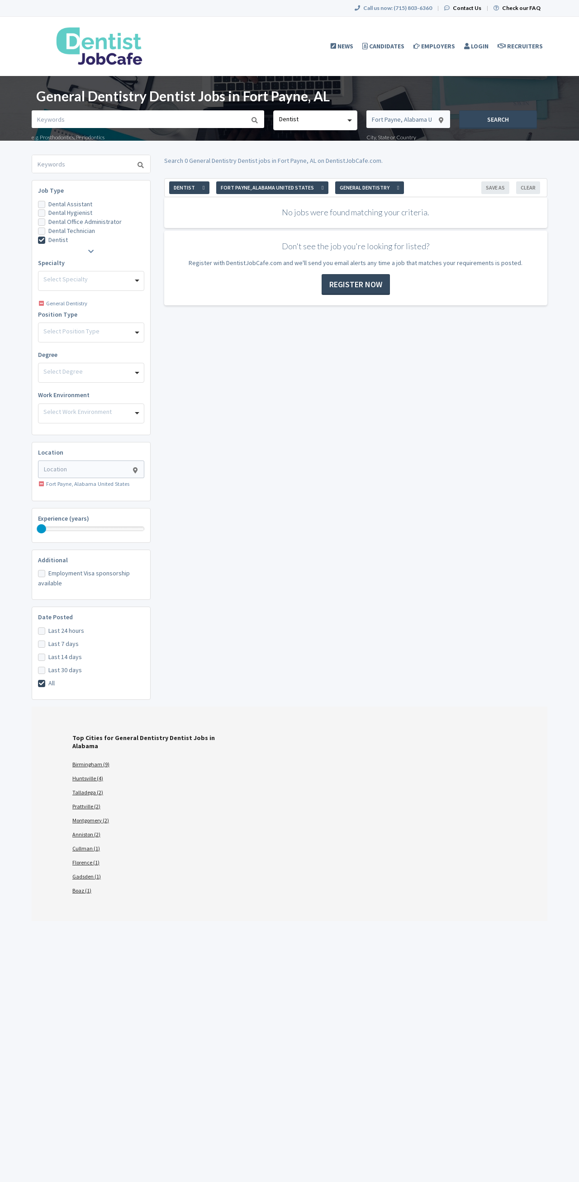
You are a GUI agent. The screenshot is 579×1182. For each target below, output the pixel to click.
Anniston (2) (86, 834)
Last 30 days (65, 670)
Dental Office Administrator (85, 222)
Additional (53, 560)
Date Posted (55, 617)
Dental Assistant (70, 204)
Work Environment (64, 395)
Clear (528, 187)
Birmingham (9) (90, 764)
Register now (355, 284)
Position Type (57, 314)
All (51, 683)
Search (498, 119)
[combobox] (315, 120)
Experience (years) (63, 518)
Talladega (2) (87, 792)
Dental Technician (71, 231)
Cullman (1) (86, 848)
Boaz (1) (81, 890)
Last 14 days (65, 657)
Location (50, 452)
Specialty (51, 263)
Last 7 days (63, 644)
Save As (495, 187)
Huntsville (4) (87, 778)
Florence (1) (86, 862)
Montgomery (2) (90, 820)
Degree (47, 355)
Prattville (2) (86, 806)
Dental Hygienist (70, 213)
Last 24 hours (66, 631)
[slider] (41, 528)
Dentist (58, 240)
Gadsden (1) (86, 876)
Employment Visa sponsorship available (84, 578)
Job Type (51, 190)
